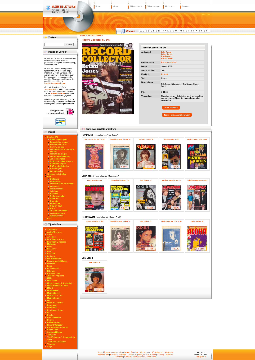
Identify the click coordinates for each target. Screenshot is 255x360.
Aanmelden (151, 357)
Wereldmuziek (56, 171)
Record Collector (169, 62)
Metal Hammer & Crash (57, 286)
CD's (49, 219)
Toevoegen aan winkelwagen (177, 115)
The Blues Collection (56, 342)
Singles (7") (52, 137)
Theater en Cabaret (59, 211)
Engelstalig (55, 181)
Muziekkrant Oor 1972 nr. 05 (171, 221)
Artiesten (169, 354)
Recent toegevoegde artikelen (116, 352)
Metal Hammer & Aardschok (60, 283)
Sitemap (160, 354)
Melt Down (52, 281)
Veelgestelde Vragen (147, 354)
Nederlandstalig (57, 196)
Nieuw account (138, 357)
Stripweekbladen (54, 332)
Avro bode (52, 237)
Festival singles (57, 147)
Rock (52, 208)
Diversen (51, 263)
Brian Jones (166, 54)
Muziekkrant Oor (54, 295)
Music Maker (53, 290)
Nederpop (54, 198)
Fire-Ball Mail (53, 268)
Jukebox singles (57, 159)
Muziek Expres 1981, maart (197, 139)
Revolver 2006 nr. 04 (94, 180)
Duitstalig (54, 179)
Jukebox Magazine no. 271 (171, 180)
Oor (49, 300)
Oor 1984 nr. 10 (94, 262)
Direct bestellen (171, 108)
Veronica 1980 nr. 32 (171, 139)
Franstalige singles (59, 154)
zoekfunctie (49, 89)
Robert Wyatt (167, 58)
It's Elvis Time (53, 273)
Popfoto (51, 320)
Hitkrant (51, 271)
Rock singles (56, 168)
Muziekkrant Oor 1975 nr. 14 (120, 139)
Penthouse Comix (55, 310)
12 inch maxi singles (56, 174)
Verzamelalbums (57, 213)
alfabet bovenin (58, 93)
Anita (49, 234)
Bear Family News (55, 239)
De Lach (51, 256)
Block (49, 246)
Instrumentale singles (60, 156)
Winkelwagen (153, 6)
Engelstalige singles (59, 142)
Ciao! (49, 251)
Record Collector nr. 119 (120, 180)
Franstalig (54, 186)
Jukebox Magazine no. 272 (197, 180)
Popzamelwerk (53, 322)
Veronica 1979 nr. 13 (145, 139)
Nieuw (115, 6)
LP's (49, 176)
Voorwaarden (103, 354)
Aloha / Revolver (54, 232)
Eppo (49, 266)
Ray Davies (166, 56)
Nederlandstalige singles (61, 161)
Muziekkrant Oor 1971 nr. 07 (94, 139)
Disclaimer (132, 354)
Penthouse (52, 308)
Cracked (51, 254)
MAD (49, 278)
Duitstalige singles (58, 139)
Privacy (113, 354)
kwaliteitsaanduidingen (54, 83)
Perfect (164, 74)
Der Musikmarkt (54, 259)
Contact (185, 6)
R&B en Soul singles (59, 166)
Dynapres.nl (201, 357)
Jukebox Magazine (55, 276)
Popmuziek (55, 203)
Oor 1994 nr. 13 (145, 180)
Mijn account (136, 6)
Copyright (122, 354)
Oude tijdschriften (55, 303)
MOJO (50, 288)
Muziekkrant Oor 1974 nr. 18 (120, 221)
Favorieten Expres (58, 144)
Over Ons (119, 357)
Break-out (51, 249)
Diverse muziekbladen (57, 261)
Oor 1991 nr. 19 (145, 221)
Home (98, 6)
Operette (54, 201)
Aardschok (52, 230)
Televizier (51, 335)
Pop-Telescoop (54, 317)
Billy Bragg (166, 52)
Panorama (51, 305)
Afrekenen (169, 6)
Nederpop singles (58, 164)
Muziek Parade (53, 298)
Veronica (51, 344)
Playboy (51, 315)
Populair (134, 352)
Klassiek (54, 194)
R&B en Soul (56, 206)
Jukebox (54, 191)
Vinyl (49, 346)
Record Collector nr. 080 (94, 221)
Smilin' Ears (52, 330)
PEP (49, 313)
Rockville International (57, 327)
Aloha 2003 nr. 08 (197, 221)
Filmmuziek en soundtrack (62, 184)
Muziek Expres (53, 293)
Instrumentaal (56, 189)
